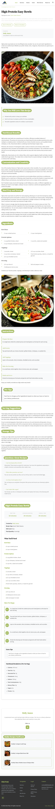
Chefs (33, 2)
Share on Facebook (20, 24)
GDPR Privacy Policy (34, 792)
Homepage (3, 7)
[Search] (53, 2)
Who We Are (40, 2)
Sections (22, 2)
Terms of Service (33, 785)
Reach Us (47, 2)
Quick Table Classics (10, 7)
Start (16, 2)
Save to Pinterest (7, 24)
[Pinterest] (27, 727)
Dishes (28, 2)
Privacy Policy (34, 789)
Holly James (7, 33)
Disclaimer (33, 796)
